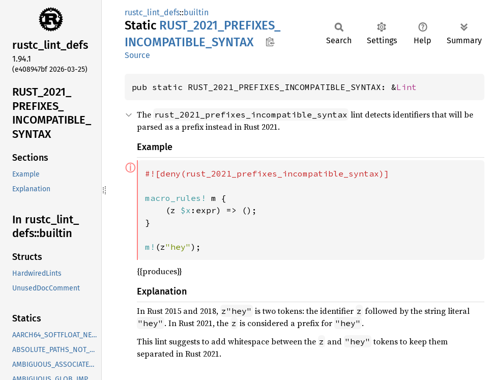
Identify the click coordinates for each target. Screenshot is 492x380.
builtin (196, 12)
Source (137, 55)
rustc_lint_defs (152, 12)
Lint (406, 87)
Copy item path (270, 41)
